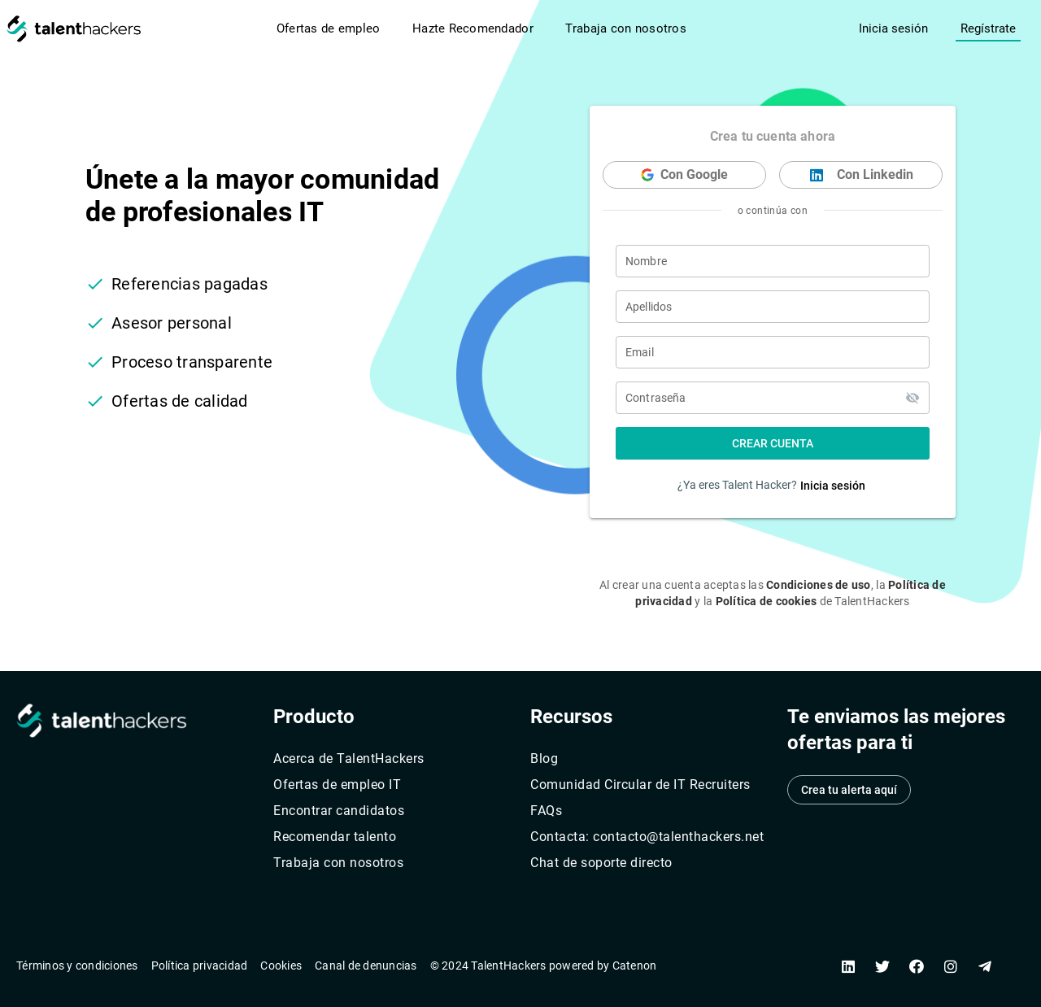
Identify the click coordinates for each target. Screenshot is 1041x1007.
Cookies (281, 965)
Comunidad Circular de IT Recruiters (640, 784)
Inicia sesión (893, 28)
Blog (544, 758)
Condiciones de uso (818, 584)
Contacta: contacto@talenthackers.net (647, 836)
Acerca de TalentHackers (349, 758)
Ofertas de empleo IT (337, 784)
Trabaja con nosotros (625, 28)
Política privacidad (199, 965)
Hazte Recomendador (473, 28)
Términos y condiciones (77, 965)
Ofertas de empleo (329, 28)
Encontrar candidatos (338, 810)
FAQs (546, 810)
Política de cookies (766, 601)
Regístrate (988, 28)
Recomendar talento (334, 836)
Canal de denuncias (366, 965)
